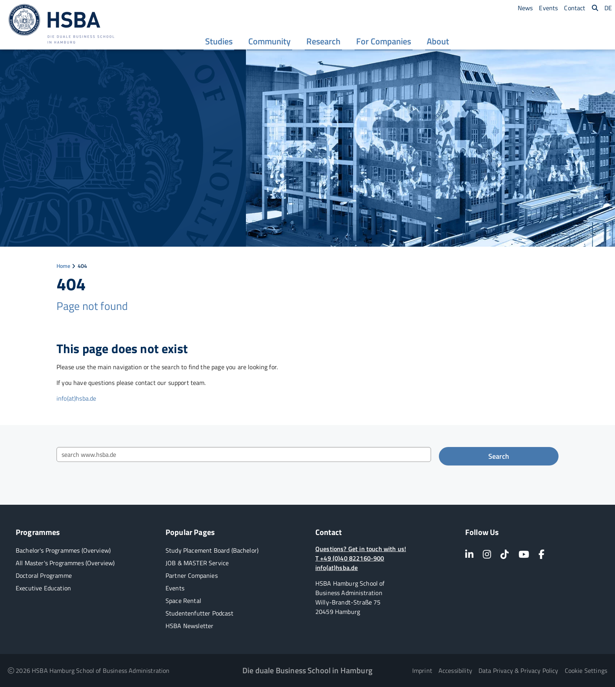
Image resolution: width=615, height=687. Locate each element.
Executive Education (43, 588)
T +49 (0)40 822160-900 (349, 558)
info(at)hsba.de (76, 398)
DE (608, 8)
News (525, 8)
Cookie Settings (586, 670)
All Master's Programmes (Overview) (65, 563)
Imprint (422, 670)
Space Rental (183, 600)
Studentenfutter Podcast (199, 613)
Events (548, 8)
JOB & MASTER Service (197, 563)
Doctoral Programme (44, 575)
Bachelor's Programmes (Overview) (63, 550)
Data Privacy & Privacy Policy (519, 670)
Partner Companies (192, 575)
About (438, 42)
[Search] (595, 8)
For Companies (384, 42)
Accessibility (455, 670)
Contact (574, 8)
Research (323, 42)
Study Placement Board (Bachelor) (212, 550)
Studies (219, 42)
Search (498, 456)
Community (269, 42)
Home (63, 266)
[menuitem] (218, 41)
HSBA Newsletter (189, 625)
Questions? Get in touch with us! (360, 548)
